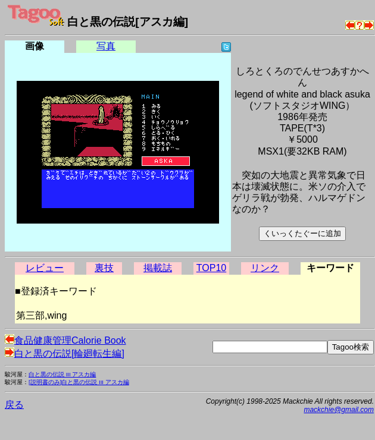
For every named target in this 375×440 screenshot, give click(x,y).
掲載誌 (157, 268)
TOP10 (211, 268)
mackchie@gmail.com (339, 410)
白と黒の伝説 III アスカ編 (62, 374)
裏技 (104, 268)
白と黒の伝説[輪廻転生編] (64, 353)
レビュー (45, 268)
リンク (265, 268)
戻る (14, 405)
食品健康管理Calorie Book (65, 340)
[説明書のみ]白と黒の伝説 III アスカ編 (79, 382)
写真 (105, 46)
